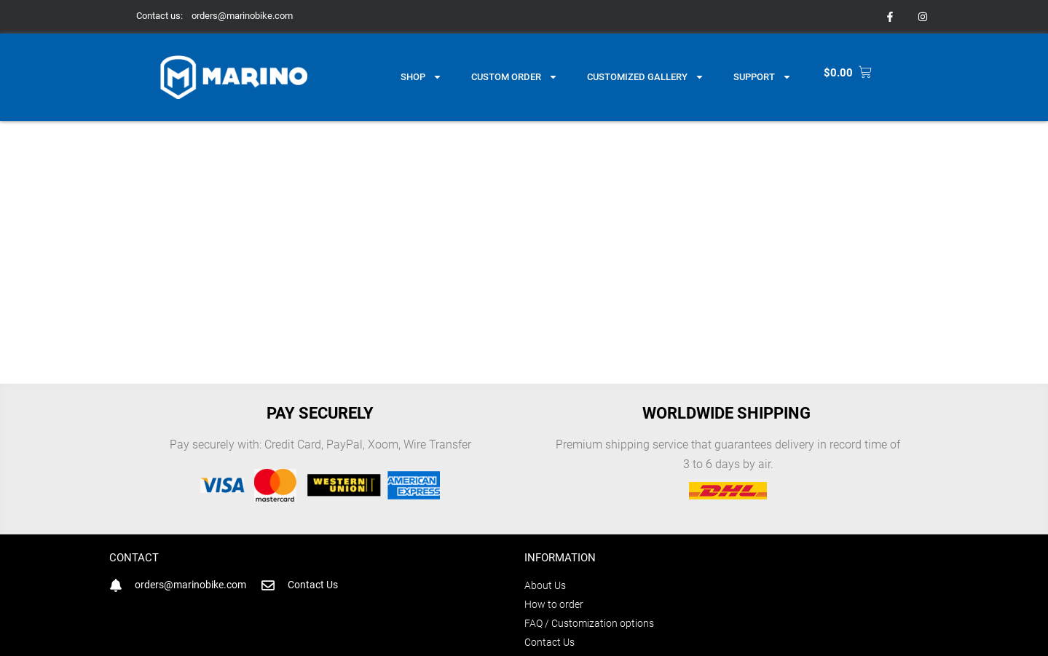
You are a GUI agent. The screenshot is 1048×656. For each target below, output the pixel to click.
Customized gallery (645, 77)
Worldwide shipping (728, 413)
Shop (421, 77)
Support (762, 77)
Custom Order (514, 77)
